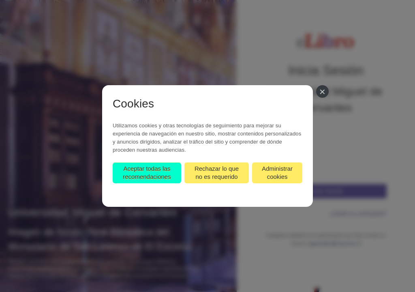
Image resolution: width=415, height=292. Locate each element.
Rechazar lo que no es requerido (217, 172)
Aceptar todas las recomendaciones (147, 172)
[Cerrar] (322, 91)
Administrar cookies (277, 172)
